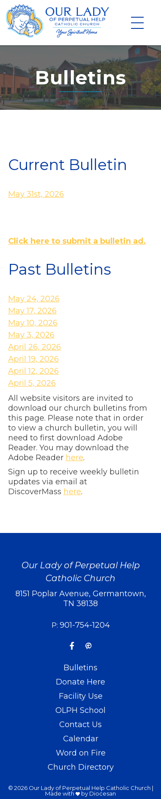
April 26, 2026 (34, 347)
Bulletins (80, 667)
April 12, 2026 (33, 371)
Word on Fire (81, 753)
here (74, 457)
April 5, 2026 (32, 383)
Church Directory (81, 767)
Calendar (80, 738)
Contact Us (80, 724)
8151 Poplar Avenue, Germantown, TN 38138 (80, 598)
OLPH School (80, 710)
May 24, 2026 (34, 298)
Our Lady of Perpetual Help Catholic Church (90, 787)
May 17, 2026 (32, 311)
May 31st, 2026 (36, 194)
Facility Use (81, 696)
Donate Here (80, 682)
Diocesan (102, 793)
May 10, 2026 (33, 323)
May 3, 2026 (31, 335)
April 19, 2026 (33, 359)
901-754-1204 (85, 625)
